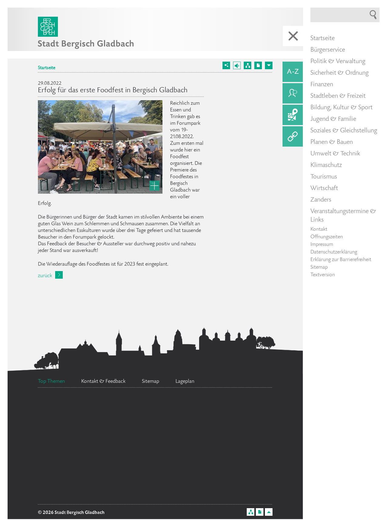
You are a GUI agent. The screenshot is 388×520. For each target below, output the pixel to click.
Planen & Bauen (331, 142)
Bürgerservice (327, 50)
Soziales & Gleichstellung (343, 130)
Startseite (46, 68)
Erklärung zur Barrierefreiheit (340, 260)
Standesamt (78, 414)
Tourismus (323, 177)
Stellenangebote (177, 470)
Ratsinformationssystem (93, 439)
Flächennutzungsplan (84, 470)
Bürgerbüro (190, 444)
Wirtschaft (324, 188)
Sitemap (319, 267)
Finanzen (321, 84)
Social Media (83, 483)
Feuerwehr (243, 470)
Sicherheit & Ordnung (339, 73)
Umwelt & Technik (335, 154)
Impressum (321, 244)
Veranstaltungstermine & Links (343, 215)
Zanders (320, 200)
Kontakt (318, 229)
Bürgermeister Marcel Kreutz (172, 406)
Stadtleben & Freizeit (338, 96)
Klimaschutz (326, 165)
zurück (45, 276)
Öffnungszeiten (326, 237)
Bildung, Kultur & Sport (341, 107)
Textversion (322, 275)
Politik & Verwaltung (337, 61)
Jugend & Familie (333, 119)
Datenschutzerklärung (333, 252)
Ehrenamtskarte (222, 491)
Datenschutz (155, 494)
